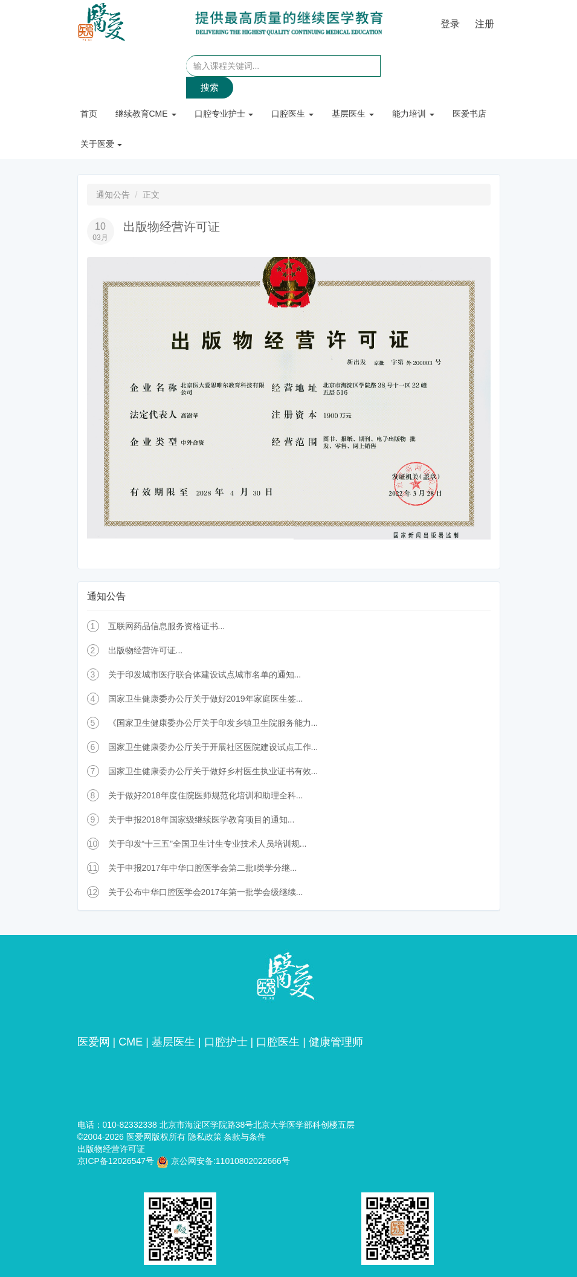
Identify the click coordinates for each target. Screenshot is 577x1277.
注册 (484, 24)
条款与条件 (245, 1137)
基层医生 (353, 113)
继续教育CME (145, 113)
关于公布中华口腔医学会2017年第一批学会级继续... (205, 892)
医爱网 (93, 1042)
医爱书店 (469, 113)
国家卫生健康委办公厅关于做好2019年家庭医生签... (205, 698)
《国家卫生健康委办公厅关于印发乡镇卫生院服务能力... (213, 723)
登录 (450, 24)
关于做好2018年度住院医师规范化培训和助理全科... (205, 795)
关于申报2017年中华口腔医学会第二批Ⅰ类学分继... (202, 868)
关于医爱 (101, 144)
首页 (88, 113)
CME (130, 1042)
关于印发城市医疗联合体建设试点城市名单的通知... (204, 674)
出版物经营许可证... (145, 650)
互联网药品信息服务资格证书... (166, 626)
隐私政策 (205, 1137)
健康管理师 (336, 1042)
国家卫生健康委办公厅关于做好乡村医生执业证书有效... (213, 771)
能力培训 (413, 113)
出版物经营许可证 (111, 1149)
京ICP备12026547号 (116, 1161)
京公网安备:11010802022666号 (223, 1161)
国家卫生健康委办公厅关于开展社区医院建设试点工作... (213, 747)
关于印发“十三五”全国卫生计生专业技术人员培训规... (207, 844)
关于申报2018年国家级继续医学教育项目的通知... (201, 819)
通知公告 (113, 194)
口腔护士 (226, 1042)
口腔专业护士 (224, 113)
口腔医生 (292, 113)
